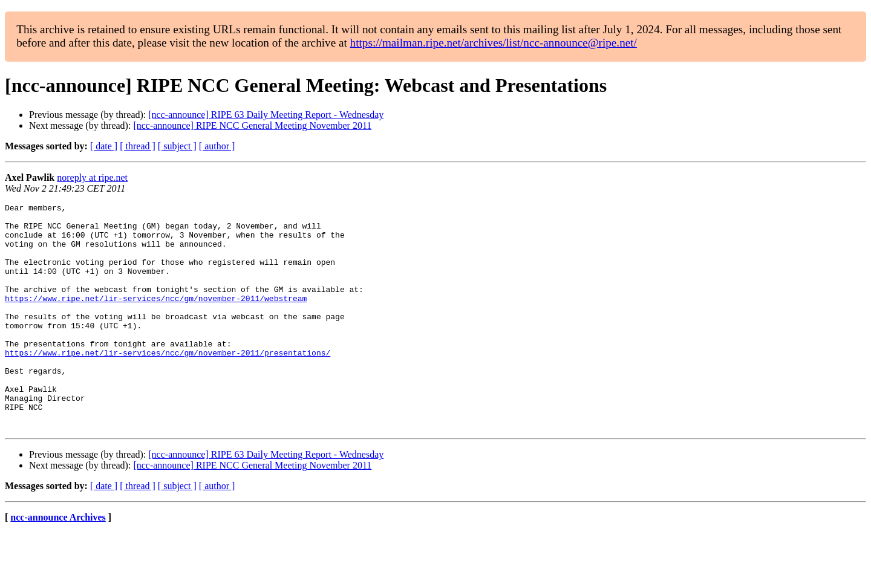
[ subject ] (177, 146)
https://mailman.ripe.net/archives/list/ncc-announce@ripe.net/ (493, 42)
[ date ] (103, 146)
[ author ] (217, 146)
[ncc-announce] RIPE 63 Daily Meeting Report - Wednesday (265, 114)
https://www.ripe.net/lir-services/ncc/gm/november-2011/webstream (156, 318)
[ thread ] (137, 146)
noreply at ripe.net (92, 177)
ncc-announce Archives (57, 562)
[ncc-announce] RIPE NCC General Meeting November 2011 (252, 125)
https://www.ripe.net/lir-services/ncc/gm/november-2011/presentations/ (167, 383)
